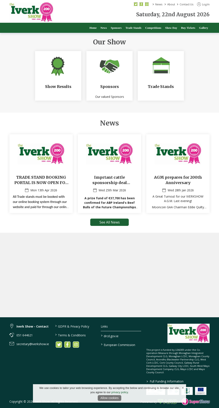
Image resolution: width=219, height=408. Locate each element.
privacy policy (119, 392)
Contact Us (187, 4)
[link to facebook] (67, 344)
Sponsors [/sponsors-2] (116, 27)
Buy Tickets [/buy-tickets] (188, 27)
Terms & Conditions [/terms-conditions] (70, 334)
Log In (203, 4)
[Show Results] (58, 76)
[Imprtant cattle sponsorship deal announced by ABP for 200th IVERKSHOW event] (109, 174)
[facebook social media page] (141, 4)
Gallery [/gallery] (203, 27)
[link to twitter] (59, 344)
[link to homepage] (31, 12)
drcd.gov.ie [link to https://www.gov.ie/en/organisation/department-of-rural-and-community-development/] (109, 335)
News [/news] (104, 27)
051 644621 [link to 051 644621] (24, 335)
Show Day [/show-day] (171, 27)
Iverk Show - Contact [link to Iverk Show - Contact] (32, 326)
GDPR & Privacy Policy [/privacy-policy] (72, 326)
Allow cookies (110, 398)
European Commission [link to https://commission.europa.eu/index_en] (118, 344)
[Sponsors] (109, 76)
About (171, 4)
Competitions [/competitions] (153, 27)
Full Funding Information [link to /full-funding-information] (164, 381)
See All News (109, 222)
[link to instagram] (76, 344)
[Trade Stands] (161, 76)
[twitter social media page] (136, 4)
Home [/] (93, 27)
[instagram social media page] (147, 4)
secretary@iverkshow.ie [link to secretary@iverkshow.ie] (32, 344)
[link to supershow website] (196, 402)
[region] (109, 72)
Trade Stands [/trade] (133, 27)
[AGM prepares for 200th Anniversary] (178, 174)
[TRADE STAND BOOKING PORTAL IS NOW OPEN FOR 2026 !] (41, 174)
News (159, 4)
